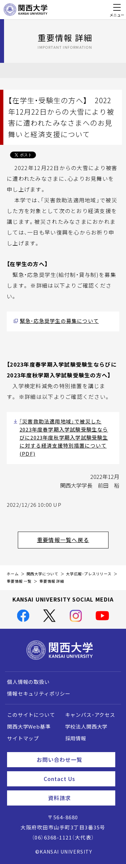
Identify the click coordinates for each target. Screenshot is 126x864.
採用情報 (75, 738)
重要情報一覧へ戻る (73, 540)
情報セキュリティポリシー (39, 693)
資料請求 (79, 798)
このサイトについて (31, 714)
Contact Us (77, 779)
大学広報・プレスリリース (89, 574)
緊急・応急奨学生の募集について (59, 321)
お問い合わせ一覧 (73, 759)
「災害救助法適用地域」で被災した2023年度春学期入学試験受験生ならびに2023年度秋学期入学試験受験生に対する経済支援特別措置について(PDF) (63, 437)
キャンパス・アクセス (90, 714)
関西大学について (42, 574)
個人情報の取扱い (28, 682)
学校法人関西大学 (86, 726)
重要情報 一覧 (19, 581)
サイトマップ (23, 738)
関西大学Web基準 (29, 726)
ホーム (13, 574)
